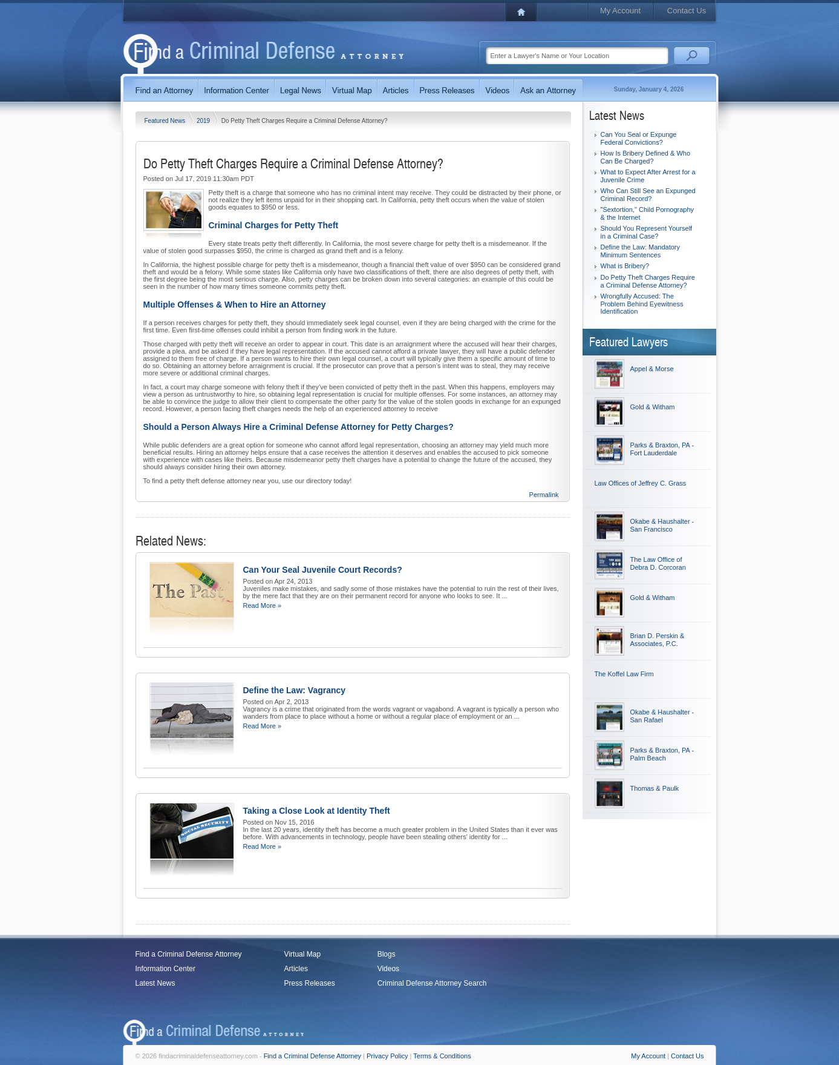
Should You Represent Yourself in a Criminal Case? (647, 232)
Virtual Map (302, 954)
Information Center (165, 968)
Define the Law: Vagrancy (294, 690)
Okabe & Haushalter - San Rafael (662, 716)
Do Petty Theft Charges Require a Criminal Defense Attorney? (648, 281)
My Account (620, 10)
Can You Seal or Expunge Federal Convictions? (639, 138)
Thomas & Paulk (654, 788)
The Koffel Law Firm (624, 674)
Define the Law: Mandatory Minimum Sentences (640, 251)
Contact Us (686, 10)
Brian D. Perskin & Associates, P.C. (657, 639)
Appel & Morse (652, 368)
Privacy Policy (387, 1056)
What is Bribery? (625, 265)
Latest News (155, 983)
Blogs (386, 954)
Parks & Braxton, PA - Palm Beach (662, 754)
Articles (296, 968)
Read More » (262, 605)
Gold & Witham (652, 407)
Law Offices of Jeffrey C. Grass (641, 483)
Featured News (166, 120)
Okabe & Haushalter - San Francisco (662, 525)
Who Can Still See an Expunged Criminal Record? (648, 194)
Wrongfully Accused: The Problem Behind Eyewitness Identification (642, 303)
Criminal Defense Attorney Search (432, 983)
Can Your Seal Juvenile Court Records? (322, 570)
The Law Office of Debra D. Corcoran (658, 563)
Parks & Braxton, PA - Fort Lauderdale (662, 449)
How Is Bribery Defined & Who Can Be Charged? (646, 157)
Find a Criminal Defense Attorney (188, 954)
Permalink (544, 494)
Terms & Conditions (442, 1056)
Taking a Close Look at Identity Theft (316, 811)
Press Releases (309, 983)
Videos (388, 968)
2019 (204, 120)
